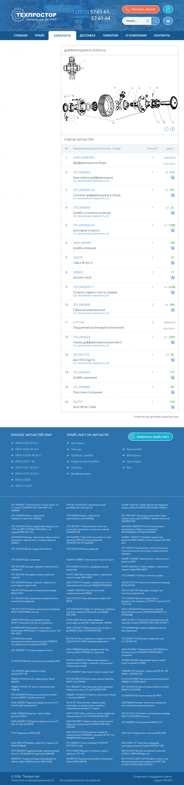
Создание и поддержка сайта (152, 776)
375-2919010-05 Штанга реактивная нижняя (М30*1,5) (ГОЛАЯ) (145, 688)
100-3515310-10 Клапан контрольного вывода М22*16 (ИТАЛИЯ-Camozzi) (145, 715)
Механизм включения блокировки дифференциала (29, 127)
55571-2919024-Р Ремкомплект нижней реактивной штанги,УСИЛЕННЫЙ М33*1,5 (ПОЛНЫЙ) (143, 612)
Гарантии (110, 35)
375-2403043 (81, 372)
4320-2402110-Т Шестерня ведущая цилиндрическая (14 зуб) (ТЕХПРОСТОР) (142, 744)
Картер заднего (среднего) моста (28, 97)
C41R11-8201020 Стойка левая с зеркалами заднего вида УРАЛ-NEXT (89, 576)
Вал (129, 467)
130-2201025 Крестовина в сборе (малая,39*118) (28, 672)
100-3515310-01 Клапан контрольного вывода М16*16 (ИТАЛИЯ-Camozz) (35, 610)
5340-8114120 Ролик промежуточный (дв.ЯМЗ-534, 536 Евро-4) (86, 506)
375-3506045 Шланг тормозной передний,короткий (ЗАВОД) (27, 517)
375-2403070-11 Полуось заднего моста (32, 650)
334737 (78, 258)
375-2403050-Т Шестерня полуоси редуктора (89, 671)
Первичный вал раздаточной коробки (26, 138)
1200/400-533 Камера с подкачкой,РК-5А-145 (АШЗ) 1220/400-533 (144, 672)
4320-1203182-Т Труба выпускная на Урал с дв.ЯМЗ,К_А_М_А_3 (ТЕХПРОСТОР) (89, 629)
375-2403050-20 (83, 225)
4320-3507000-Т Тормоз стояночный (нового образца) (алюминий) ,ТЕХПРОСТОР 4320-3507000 (89, 724)
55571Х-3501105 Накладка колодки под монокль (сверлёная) (142, 592)
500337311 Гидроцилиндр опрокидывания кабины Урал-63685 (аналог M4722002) (33, 760)
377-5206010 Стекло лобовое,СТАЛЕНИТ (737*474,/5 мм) (87, 744)
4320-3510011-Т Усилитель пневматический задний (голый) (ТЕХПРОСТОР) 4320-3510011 (145, 621)
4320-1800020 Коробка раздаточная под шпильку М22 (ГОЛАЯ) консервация (87, 651)
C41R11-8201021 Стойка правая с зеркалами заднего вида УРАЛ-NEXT (145, 568)
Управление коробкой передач (27, 206)
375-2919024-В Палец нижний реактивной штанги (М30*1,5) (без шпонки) (34, 696)
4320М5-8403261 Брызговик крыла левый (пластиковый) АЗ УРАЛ (143, 662)
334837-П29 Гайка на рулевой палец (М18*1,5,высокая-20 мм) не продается (31, 621)
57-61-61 (99, 11)
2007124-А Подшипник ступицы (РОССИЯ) (143, 733)
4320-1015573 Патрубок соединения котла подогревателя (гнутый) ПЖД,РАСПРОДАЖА (89, 584)
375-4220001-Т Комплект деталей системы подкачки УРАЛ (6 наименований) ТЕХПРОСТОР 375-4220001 (88, 540)
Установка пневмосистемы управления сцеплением (25, 214)
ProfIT (168, 780)
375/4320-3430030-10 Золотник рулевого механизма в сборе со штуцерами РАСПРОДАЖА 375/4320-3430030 (142, 529)
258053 (78, 272)
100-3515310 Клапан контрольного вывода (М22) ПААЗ (33, 592)
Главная (20, 35)
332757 (78, 402)
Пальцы (76, 449)
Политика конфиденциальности (32, 780)
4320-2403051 (82, 243)
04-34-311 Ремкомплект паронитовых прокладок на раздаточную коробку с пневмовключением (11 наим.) (86, 705)
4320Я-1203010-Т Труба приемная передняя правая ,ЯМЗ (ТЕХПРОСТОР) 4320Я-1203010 (144, 506)
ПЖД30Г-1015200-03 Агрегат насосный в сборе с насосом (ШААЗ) (91, 696)
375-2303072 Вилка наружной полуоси (31, 548)
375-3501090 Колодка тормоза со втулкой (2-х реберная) (35, 568)
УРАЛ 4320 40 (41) (27, 449)
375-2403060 (81, 172)
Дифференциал (81, 473)
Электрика (133, 455)
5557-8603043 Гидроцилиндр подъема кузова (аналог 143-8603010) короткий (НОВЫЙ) (35, 752)
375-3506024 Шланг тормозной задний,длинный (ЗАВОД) (82, 517)
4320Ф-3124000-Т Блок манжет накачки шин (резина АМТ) (145, 560)
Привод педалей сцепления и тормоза (26, 155)
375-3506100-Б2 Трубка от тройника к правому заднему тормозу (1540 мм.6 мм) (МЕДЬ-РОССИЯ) (90, 612)
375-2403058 (81, 208)
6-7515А (78, 322)
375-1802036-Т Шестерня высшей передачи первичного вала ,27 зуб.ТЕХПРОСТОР (89, 688)
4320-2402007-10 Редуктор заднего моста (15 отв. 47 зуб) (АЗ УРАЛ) (35, 723)
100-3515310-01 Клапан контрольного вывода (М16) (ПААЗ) (145, 584)
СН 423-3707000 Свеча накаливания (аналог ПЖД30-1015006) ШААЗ (145, 680)
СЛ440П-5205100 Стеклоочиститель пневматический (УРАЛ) (85, 592)
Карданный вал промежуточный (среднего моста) (28, 89)
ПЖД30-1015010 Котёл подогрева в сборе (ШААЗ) (33, 680)
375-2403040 (81, 305)
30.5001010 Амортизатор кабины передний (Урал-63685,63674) (89, 760)
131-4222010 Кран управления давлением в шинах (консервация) (34, 600)
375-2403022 (81, 337)
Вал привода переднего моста (27, 58)
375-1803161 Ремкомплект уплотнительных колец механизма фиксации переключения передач (144, 551)
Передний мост (17, 146)
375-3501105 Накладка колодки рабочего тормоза (32, 576)
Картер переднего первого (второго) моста (25, 117)
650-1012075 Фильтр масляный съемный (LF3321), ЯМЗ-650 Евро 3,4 (143, 752)
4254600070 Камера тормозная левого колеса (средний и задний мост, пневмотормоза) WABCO (35, 540)
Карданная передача (21, 73)
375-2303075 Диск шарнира (25, 559)
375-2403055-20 (83, 190)
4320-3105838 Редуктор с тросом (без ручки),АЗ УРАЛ (30, 715)
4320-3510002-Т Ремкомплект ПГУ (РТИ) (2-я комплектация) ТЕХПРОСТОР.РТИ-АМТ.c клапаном (144, 652)
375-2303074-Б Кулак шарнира (82, 548)
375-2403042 (81, 387)
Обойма (76, 467)
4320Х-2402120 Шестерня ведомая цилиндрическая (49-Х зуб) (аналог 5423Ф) (89, 621)
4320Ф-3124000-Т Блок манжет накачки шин (90, 559)
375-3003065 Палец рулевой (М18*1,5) (141, 722)
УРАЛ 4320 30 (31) (27, 443)
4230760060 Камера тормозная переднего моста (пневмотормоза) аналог (143, 704)
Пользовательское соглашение (79, 780)
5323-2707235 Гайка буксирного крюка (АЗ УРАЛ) (88, 600)
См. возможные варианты (91, 180)
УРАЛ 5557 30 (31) (27, 467)
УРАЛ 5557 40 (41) (27, 473)
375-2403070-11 (83, 287)
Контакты (162, 35)
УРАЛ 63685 (23, 479)
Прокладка (134, 461)
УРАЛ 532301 (24, 486)
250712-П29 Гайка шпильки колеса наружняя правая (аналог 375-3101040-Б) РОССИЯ (90, 715)
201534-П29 (81, 355)
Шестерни (77, 443)
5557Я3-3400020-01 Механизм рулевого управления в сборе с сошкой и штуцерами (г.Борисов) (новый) (89, 663)
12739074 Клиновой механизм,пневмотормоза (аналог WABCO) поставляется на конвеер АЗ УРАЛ (34, 641)
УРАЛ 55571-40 (25, 461)
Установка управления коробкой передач (28, 225)
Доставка (87, 35)
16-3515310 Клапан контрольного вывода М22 (35, 661)
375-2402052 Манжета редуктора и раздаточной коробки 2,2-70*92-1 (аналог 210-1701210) (146, 601)
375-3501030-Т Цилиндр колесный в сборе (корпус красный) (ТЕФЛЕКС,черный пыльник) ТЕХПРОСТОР (145, 518)
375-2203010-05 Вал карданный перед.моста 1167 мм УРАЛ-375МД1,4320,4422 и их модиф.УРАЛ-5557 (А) (34, 529)
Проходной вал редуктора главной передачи (29, 176)
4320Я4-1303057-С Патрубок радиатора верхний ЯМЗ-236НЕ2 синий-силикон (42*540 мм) (145, 540)
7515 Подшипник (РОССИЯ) (25, 733)
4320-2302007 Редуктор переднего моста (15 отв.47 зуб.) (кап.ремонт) (34, 704)
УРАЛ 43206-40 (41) (27, 455)
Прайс (40, 35)
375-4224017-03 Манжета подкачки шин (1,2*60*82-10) (142, 640)
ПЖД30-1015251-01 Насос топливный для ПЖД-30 (33, 688)
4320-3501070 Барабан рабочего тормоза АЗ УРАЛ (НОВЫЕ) (34, 744)
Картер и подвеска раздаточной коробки (28, 106)
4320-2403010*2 (84, 158)
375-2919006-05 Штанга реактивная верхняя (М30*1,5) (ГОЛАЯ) (90, 680)
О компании (136, 35)
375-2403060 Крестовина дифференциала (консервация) (143, 629)
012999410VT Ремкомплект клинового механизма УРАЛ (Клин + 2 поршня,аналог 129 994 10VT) (35, 630)
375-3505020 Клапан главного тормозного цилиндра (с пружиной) (33, 584)
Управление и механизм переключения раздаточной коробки (26, 196)
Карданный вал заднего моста (27, 80)
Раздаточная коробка (85, 461)
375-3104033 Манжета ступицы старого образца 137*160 (87, 752)
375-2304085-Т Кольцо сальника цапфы (142, 575)
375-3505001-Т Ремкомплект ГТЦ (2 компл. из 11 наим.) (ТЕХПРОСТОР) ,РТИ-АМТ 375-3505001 (35, 507)
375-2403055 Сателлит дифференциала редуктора (87, 568)
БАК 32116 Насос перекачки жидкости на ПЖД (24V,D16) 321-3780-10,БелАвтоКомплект (90, 640)
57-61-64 (100, 18)
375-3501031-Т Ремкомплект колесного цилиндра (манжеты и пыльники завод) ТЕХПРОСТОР (87, 529)
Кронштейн (134, 449)
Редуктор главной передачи (25, 185)
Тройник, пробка (82, 455)
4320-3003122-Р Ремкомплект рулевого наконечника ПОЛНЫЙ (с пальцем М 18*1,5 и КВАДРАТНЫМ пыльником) (90, 735)
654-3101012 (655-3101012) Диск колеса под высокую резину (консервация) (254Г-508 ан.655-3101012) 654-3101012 (144, 761)
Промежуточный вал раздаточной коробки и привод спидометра (29, 166)
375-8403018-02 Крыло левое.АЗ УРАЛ (141, 695)
